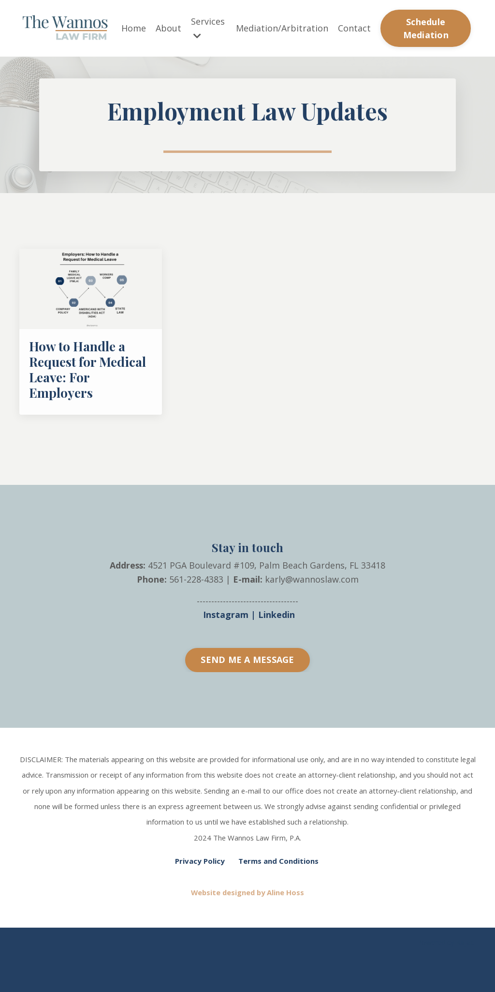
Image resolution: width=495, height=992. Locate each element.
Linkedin (276, 652)
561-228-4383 (196, 616)
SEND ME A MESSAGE (247, 697)
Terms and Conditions (278, 896)
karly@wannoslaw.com (312, 616)
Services (208, 27)
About (168, 28)
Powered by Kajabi (446, 976)
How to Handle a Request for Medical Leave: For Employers (84, 403)
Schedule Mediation (426, 28)
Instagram (225, 652)
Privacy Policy (200, 896)
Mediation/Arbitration (282, 28)
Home (133, 28)
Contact (354, 28)
